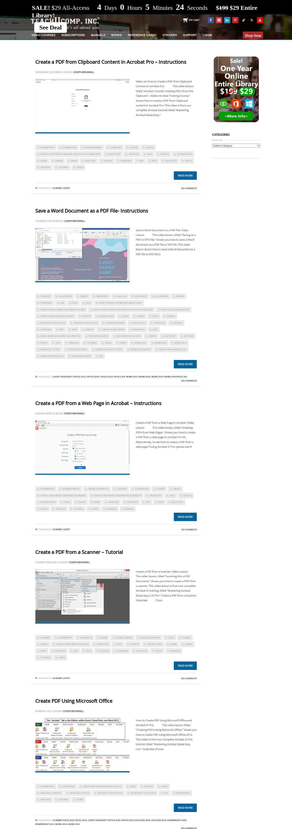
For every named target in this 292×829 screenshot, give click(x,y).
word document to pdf (108, 349)
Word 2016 (160, 343)
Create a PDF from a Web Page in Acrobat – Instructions (98, 403)
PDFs (154, 160)
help (149, 154)
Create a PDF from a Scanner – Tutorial (79, 552)
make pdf (90, 160)
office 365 (159, 323)
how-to (164, 154)
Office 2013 (79, 376)
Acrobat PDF (47, 147)
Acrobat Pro (70, 147)
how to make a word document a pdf (120, 303)
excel (133, 786)
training (45, 167)
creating (134, 154)
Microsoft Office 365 (85, 323)
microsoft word (115, 323)
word (123, 343)
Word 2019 (181, 343)
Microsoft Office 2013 (143, 793)
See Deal (50, 27)
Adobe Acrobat (93, 147)
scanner (104, 651)
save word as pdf (98, 336)
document (141, 296)
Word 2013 (140, 343)
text (58, 343)
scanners (122, 651)
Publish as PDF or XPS (113, 329)
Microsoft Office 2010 (110, 793)
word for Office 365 (51, 356)
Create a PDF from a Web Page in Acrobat (63, 495)
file (62, 303)
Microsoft (66, 376)
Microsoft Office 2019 (52, 323)
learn (43, 160)
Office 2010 (114, 820)
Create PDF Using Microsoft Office (73, 700)
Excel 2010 (68, 820)
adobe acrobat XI (150, 637)
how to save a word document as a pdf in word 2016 (123, 309)
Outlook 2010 (142, 820)
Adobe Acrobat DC (98, 488)
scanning (141, 651)
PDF (142, 160)
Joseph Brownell (83, 72)
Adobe (103, 637)
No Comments (189, 188)
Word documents (141, 349)
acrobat (45, 637)
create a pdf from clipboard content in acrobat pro (70, 154)
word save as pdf (81, 356)
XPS (101, 356)
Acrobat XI (86, 637)
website (129, 509)
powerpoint (183, 793)
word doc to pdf (50, 349)
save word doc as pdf (128, 336)
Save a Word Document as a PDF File (60, 336)
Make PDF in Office (50, 793)
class (171, 637)
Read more (185, 175)
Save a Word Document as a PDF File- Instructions (91, 210)
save (155, 329)
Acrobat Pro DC (71, 488)
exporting (46, 303)
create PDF (114, 154)
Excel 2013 (81, 820)
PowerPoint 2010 (176, 820)
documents (161, 296)
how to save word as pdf (175, 309)
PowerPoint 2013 (44, 824)
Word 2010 (61, 824)
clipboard (115, 147)
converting (65, 296)
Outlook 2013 (158, 820)
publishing (138, 329)
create (149, 147)
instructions (184, 154)
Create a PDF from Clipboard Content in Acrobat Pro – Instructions (110, 61)
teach (188, 160)
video (80, 167)
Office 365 (119, 376)
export (180, 296)
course (134, 147)
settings (189, 336)
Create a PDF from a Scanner (72, 644)
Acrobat (57, 188)
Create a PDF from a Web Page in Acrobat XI (117, 495)
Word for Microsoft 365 (172, 349)
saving (152, 336)
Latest (66, 188)
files (75, 303)
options (177, 323)
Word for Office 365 (175, 376)
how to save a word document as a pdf (62, 309)
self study (171, 160)
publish (89, 329)
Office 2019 (139, 323)
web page (111, 509)
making (108, 160)
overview (125, 160)
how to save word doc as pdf (57, 316)
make (74, 160)
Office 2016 (93, 376)
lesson (59, 160)
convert (45, 296)
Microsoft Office (79, 793)
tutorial (63, 167)
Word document (77, 349)
